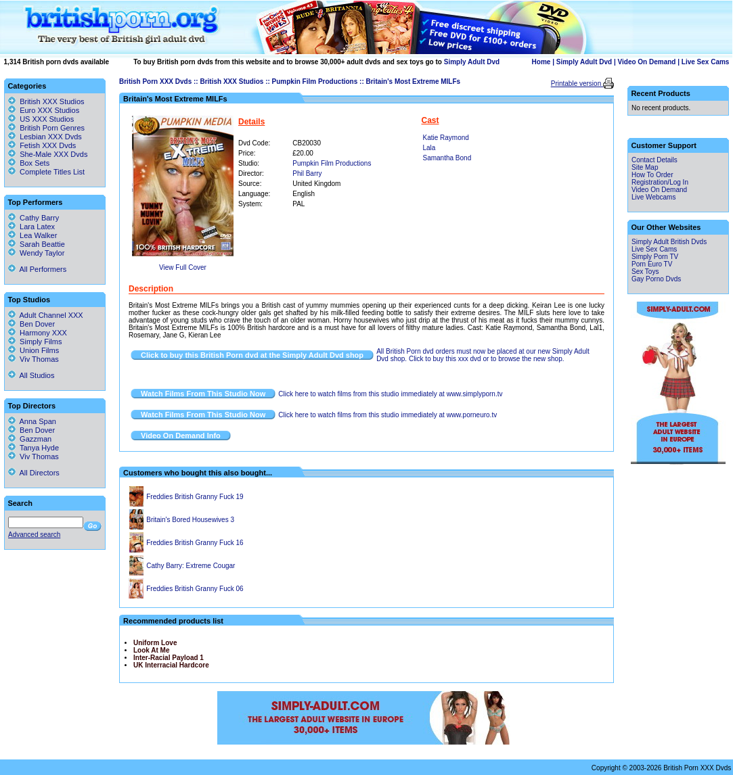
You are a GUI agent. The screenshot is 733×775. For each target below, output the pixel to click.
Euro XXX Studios (49, 110)
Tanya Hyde (33, 448)
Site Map (644, 167)
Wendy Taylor (36, 253)
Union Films (33, 350)
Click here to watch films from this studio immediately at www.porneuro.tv (387, 415)
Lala (429, 147)
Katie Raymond (446, 137)
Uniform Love (155, 643)
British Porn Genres (52, 128)
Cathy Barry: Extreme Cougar (190, 565)
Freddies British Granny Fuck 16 (194, 542)
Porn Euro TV (651, 264)
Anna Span (32, 421)
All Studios (31, 375)
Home (541, 62)
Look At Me (151, 650)
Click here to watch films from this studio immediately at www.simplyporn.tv (390, 394)
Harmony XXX (37, 333)
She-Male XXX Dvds (53, 154)
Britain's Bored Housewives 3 (190, 519)
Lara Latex (31, 226)
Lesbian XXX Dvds (51, 137)
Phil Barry (306, 173)
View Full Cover (182, 267)
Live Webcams (653, 197)
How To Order (652, 175)
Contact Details (654, 160)
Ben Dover (31, 324)
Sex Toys (645, 271)
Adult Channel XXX (45, 315)
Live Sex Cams (706, 62)
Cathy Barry (33, 218)
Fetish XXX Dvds (48, 145)
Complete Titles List (46, 172)
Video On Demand (647, 62)
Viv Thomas (33, 359)
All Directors (34, 473)
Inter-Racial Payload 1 (168, 657)
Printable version (577, 83)
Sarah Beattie (36, 244)
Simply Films (35, 341)
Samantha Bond (447, 158)
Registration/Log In (659, 182)
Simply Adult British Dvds (669, 241)
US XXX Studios (47, 119)
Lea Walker (32, 235)
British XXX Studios (231, 81)
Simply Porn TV (654, 256)
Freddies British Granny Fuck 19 (194, 496)
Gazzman (29, 439)
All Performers (37, 269)
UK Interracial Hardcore (171, 665)
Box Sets (34, 163)
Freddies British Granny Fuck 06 (194, 588)
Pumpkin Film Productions (315, 81)
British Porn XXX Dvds (155, 81)
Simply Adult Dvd (471, 62)
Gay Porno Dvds (656, 279)
